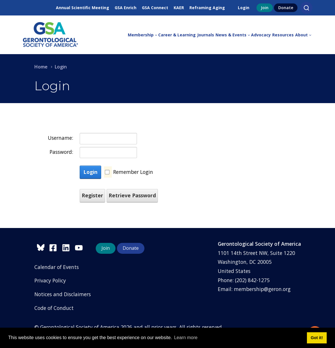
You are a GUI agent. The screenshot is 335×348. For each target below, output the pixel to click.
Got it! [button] (317, 337)
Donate (285, 7)
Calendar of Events (56, 267)
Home (41, 67)
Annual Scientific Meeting (82, 7)
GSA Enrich (125, 7)
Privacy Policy (50, 280)
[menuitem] (143, 35)
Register (92, 195)
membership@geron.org (262, 289)
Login (243, 7)
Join (265, 7)
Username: (60, 137)
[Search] (306, 8)
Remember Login (133, 171)
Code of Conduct (54, 307)
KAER (179, 7)
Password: (61, 151)
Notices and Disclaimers (62, 294)
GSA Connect (155, 7)
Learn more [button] (185, 337)
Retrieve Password (132, 195)
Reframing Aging (207, 7)
